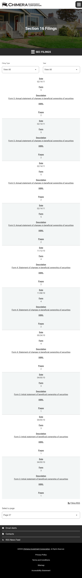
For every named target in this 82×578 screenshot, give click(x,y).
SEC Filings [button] (41, 51)
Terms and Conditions (41, 560)
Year (44, 63)
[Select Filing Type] (20, 69)
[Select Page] (41, 515)
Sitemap (41, 565)
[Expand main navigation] (78, 4)
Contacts (8, 534)
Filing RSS (73, 503)
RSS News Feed (11, 540)
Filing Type (6, 63)
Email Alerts (9, 528)
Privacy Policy (41, 555)
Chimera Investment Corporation (36, 549)
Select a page (8, 508)
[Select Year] (61, 69)
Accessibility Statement (41, 570)
